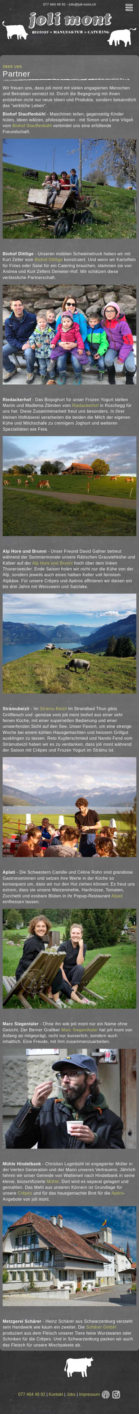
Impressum (89, 1394)
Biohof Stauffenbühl (32, 125)
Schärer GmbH (101, 1327)
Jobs (70, 1394)
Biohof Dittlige (49, 259)
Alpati (117, 896)
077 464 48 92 (31, 1394)
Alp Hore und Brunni (52, 563)
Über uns (12, 67)
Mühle (53, 1181)
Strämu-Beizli (54, 708)
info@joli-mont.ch (82, 4)
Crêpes (25, 1193)
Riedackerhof (85, 405)
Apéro (117, 1193)
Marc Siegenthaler (80, 1030)
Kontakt (56, 1394)
